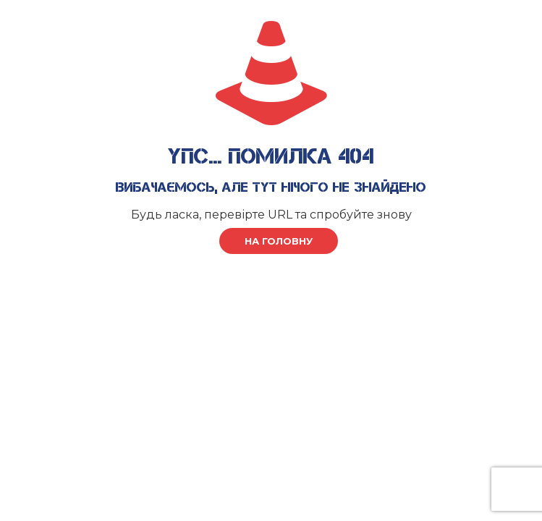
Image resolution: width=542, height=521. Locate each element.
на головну (279, 241)
